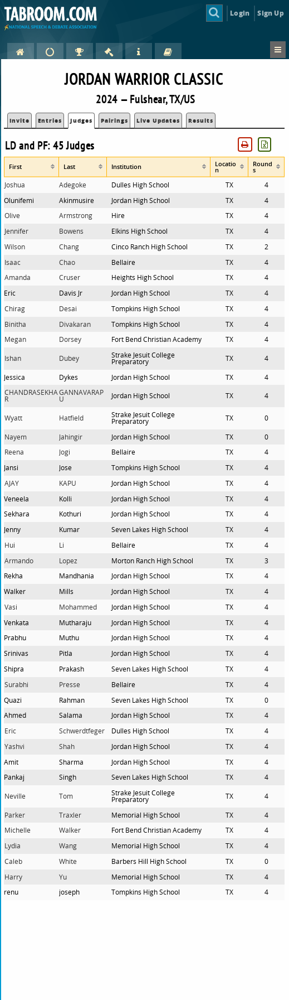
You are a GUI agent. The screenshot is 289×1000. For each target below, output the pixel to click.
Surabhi (16, 684)
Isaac (12, 262)
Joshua (14, 185)
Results (200, 120)
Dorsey (70, 339)
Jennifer (16, 231)
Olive (12, 215)
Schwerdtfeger (82, 731)
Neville (15, 796)
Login (239, 13)
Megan (15, 339)
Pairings (114, 120)
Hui (9, 545)
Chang (69, 247)
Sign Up (270, 13)
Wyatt (13, 418)
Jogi (64, 452)
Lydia (12, 846)
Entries (50, 120)
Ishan (12, 358)
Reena (14, 452)
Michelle (17, 830)
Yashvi (14, 746)
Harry (13, 877)
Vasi (10, 607)
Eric (10, 731)
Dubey (69, 358)
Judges (81, 120)
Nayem (15, 437)
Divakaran (75, 324)
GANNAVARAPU (81, 395)
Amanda (17, 277)
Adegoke (72, 185)
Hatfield (71, 418)
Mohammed (78, 607)
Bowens (71, 231)
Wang (68, 846)
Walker (70, 830)
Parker (14, 815)
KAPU (67, 483)
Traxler (70, 815)
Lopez (68, 561)
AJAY (11, 483)
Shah (67, 746)
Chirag (14, 309)
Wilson (14, 247)
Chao (67, 262)
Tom (66, 796)
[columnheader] (31, 167)
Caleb (13, 861)
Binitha (15, 324)
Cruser (69, 277)
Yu (63, 877)
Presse (69, 684)
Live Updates (158, 120)
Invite (19, 120)
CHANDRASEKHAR (31, 395)
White (68, 861)
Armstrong (75, 215)
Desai (68, 309)
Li (61, 545)
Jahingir (70, 437)
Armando (18, 561)
